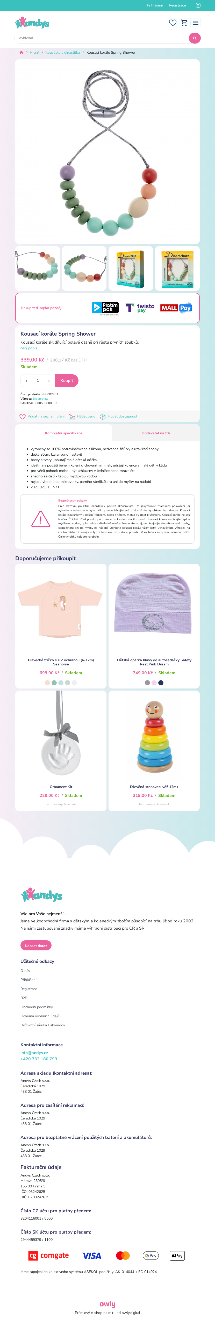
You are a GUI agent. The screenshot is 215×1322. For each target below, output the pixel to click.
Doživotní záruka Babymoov (42, 1025)
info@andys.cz (34, 1053)
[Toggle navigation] (195, 22)
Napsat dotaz (36, 945)
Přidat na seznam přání (43, 416)
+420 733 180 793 (38, 1059)
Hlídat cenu (83, 416)
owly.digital (131, 1312)
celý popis (28, 348)
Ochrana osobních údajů (39, 1016)
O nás (25, 970)
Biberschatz (40, 399)
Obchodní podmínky (36, 1007)
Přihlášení (155, 5)
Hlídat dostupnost (119, 416)
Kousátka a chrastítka (62, 52)
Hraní (34, 52)
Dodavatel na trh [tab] (156, 433)
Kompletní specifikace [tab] (63, 433)
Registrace (177, 5)
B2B (23, 998)
